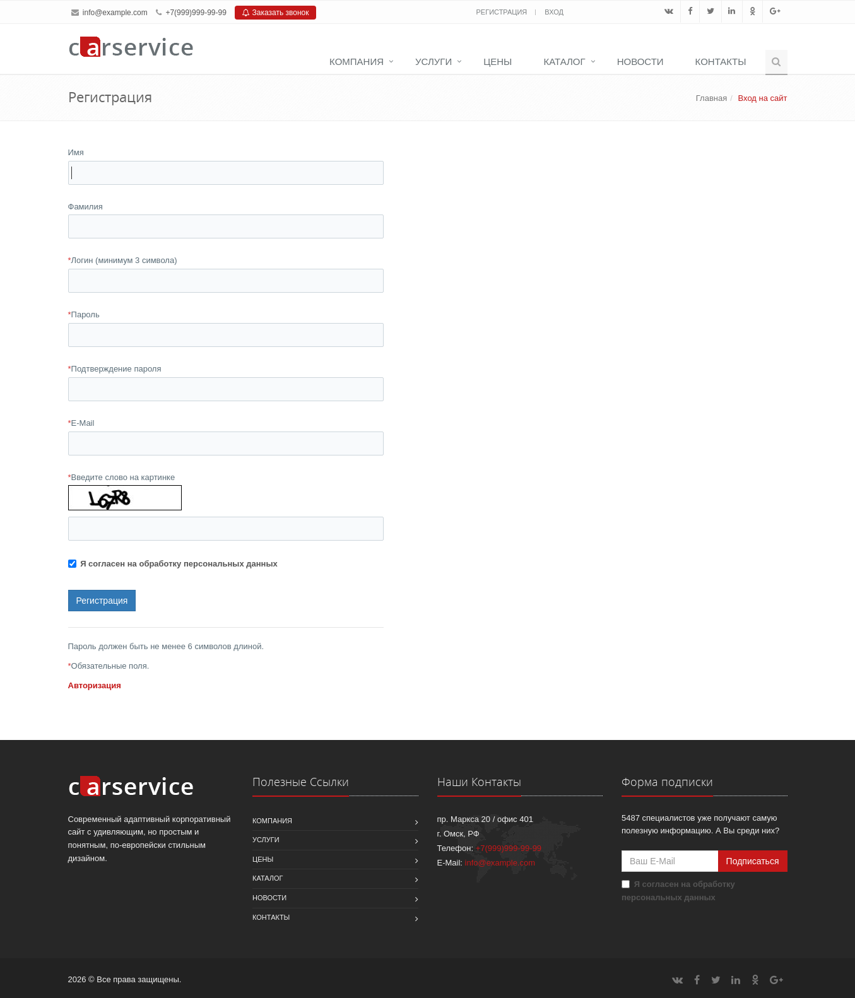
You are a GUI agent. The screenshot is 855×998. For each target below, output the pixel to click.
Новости (640, 61)
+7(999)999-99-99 (195, 12)
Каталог (564, 61)
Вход (554, 12)
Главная (711, 98)
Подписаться (752, 861)
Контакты (720, 61)
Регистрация (502, 12)
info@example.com (115, 12)
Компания (356, 61)
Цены (497, 61)
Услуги (433, 61)
